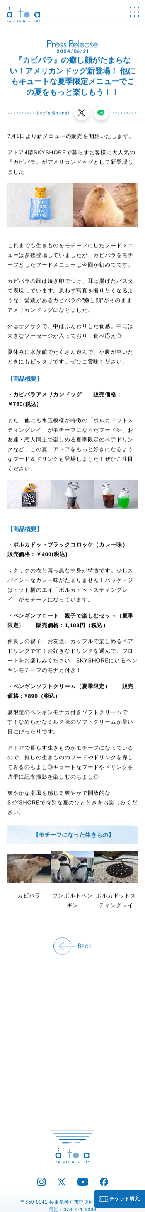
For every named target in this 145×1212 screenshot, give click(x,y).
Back (84, 946)
